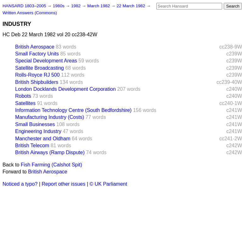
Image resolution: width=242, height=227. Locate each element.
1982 (76, 5)
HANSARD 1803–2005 (24, 5)
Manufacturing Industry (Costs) (49, 117)
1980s (59, 5)
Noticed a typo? (20, 184)
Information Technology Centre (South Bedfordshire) (73, 110)
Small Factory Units (37, 53)
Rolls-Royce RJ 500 (37, 75)
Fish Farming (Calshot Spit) (51, 164)
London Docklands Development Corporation (65, 89)
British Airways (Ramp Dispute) (50, 152)
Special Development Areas (46, 60)
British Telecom (32, 145)
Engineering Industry (38, 131)
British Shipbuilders (36, 82)
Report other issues (63, 184)
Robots (23, 96)
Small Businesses (35, 124)
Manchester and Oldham (42, 138)
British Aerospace (35, 46)
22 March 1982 (131, 5)
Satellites (25, 103)
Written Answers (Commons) (30, 12)
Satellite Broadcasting (39, 68)
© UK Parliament (108, 184)
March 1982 (99, 5)
